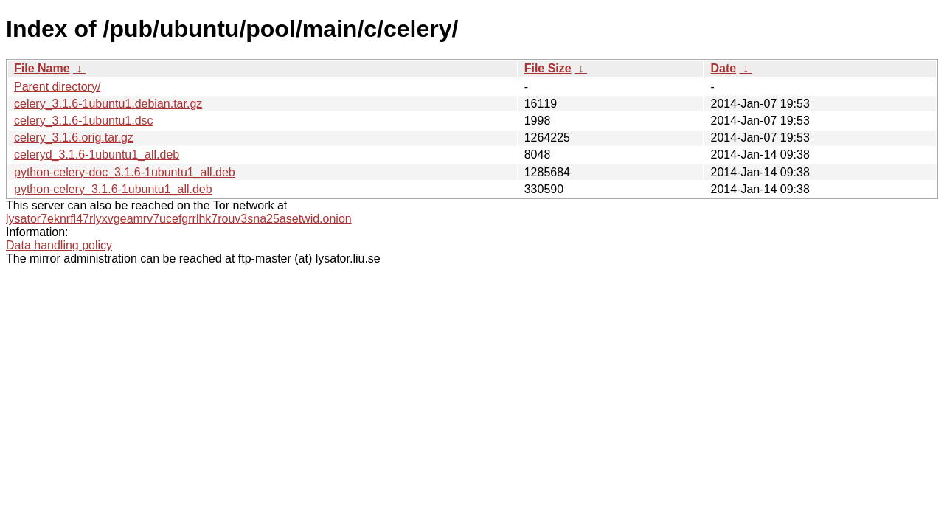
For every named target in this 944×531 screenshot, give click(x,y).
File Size (548, 68)
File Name (42, 68)
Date (723, 68)
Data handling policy (59, 245)
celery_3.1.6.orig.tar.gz (73, 137)
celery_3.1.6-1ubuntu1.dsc (83, 120)
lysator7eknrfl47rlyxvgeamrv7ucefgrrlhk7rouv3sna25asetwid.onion (179, 218)
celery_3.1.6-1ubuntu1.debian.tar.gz (108, 103)
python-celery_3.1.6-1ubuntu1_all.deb (113, 189)
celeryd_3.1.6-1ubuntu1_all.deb (96, 154)
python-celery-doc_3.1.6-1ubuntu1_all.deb (124, 172)
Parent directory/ (57, 86)
